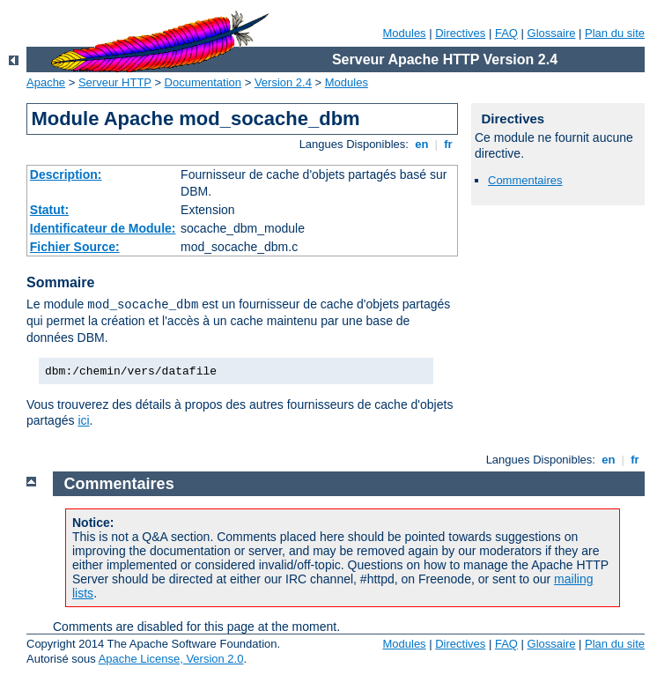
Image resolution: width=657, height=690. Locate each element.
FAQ (506, 33)
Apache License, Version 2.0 (171, 658)
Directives (460, 33)
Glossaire (552, 33)
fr (448, 144)
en (422, 144)
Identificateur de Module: (103, 228)
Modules (403, 33)
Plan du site (615, 33)
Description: (66, 174)
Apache (45, 82)
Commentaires (525, 180)
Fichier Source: (75, 247)
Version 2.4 (283, 82)
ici (83, 420)
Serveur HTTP (114, 82)
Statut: (49, 210)
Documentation (203, 82)
